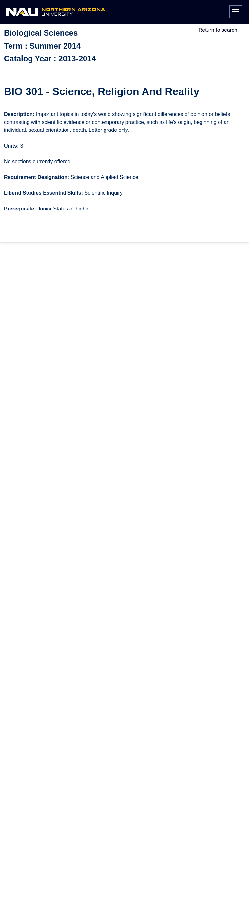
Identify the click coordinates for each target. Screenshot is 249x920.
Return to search (218, 30)
